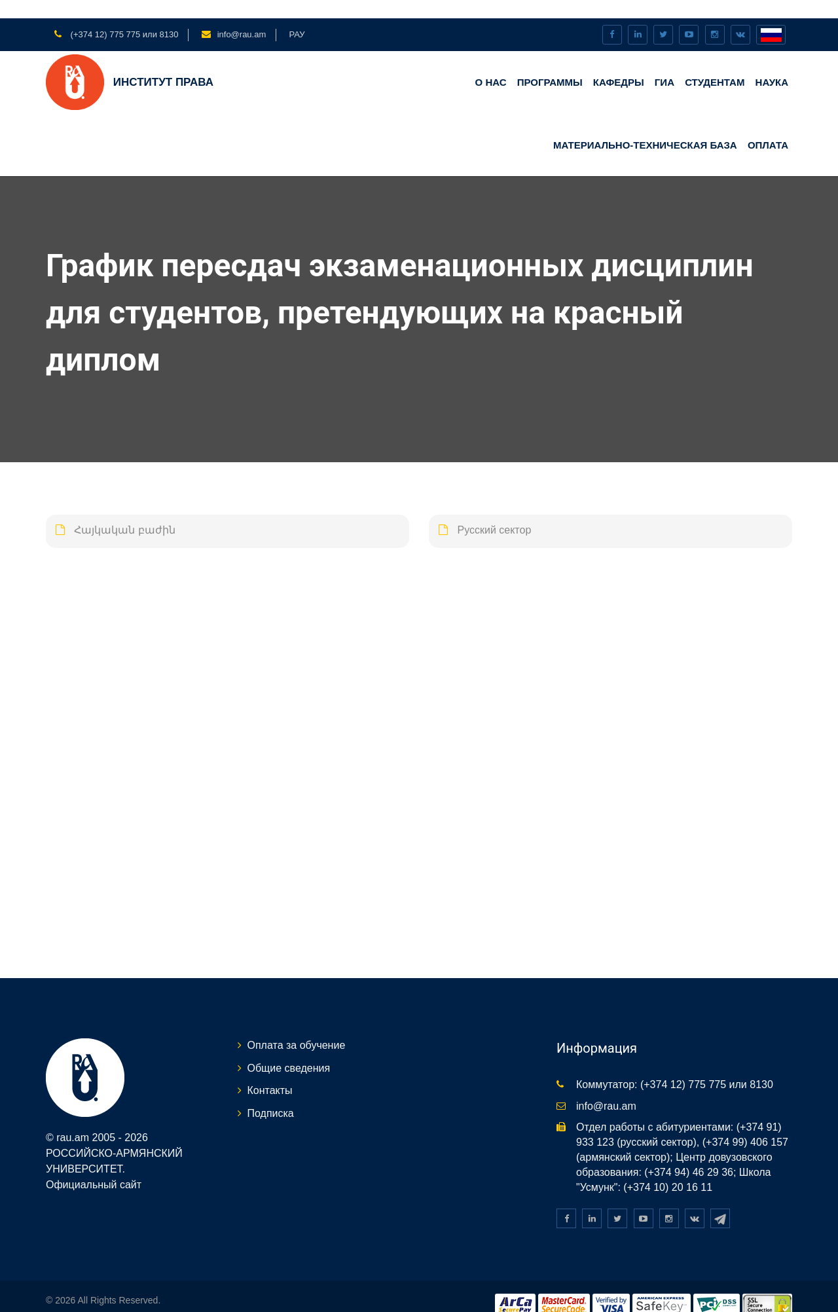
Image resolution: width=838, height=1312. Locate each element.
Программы (550, 63)
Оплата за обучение (296, 1026)
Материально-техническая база (645, 126)
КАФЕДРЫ (618, 63)
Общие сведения (289, 1049)
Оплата (768, 126)
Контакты (270, 1072)
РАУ (296, 16)
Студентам (714, 63)
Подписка (270, 1095)
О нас (491, 63)
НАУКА (772, 63)
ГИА (664, 63)
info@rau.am (241, 16)
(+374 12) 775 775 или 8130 (123, 16)
